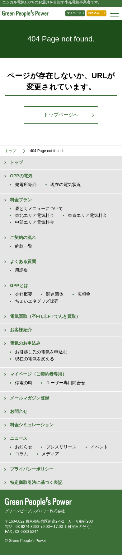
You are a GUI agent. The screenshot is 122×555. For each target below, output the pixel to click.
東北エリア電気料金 (34, 215)
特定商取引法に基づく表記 (36, 482)
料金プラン (21, 199)
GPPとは (19, 285)
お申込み (91, 13)
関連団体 (54, 294)
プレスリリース (61, 446)
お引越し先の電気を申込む (41, 351)
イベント (99, 446)
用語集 (21, 270)
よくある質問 (23, 261)
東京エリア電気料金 (87, 215)
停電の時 (23, 382)
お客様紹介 (21, 329)
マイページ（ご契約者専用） (38, 373)
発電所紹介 (26, 184)
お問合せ (18, 411)
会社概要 (23, 294)
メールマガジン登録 (29, 397)
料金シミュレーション (32, 424)
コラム (21, 453)
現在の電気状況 (65, 184)
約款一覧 (23, 246)
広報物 (84, 294)
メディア (50, 453)
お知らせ (23, 446)
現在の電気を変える (34, 358)
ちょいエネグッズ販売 (37, 301)
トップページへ (61, 114)
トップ (16, 162)
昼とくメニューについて (39, 208)
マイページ (66, 13)
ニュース (18, 438)
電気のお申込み (25, 343)
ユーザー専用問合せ (65, 382)
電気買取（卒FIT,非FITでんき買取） (45, 316)
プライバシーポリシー (32, 468)
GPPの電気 (21, 175)
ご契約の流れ (23, 237)
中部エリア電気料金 (34, 222)
